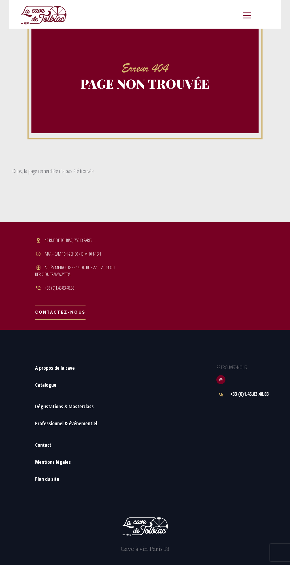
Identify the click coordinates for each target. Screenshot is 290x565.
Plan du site (47, 478)
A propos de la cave (55, 367)
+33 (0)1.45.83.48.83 (249, 393)
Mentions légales (53, 461)
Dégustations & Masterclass (64, 406)
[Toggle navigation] (247, 14)
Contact (43, 444)
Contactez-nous (60, 312)
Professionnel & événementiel (66, 423)
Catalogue (45, 384)
